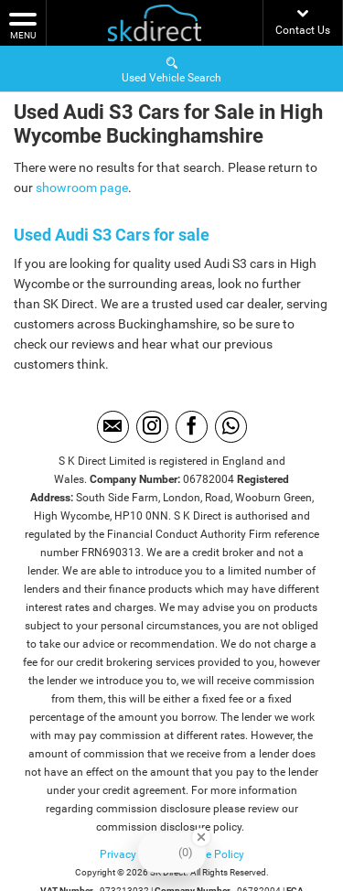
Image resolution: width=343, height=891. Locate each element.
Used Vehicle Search (171, 69)
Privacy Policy (134, 854)
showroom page (82, 187)
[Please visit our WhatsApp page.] (231, 427)
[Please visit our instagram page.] (152, 427)
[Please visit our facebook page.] (192, 427)
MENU (23, 24)
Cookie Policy (210, 854)
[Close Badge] (201, 837)
